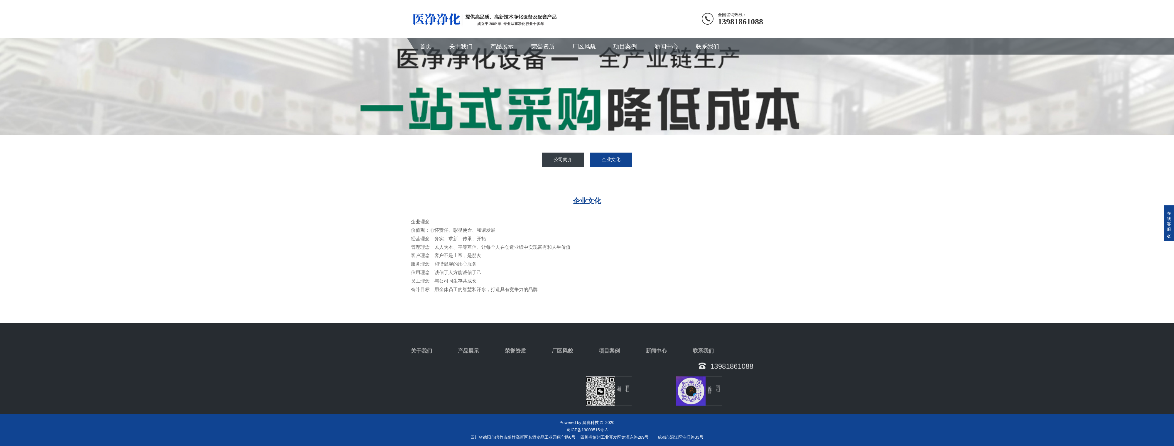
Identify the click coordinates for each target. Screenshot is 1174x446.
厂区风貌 (584, 46)
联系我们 (707, 46)
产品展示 (502, 46)
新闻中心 (666, 46)
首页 (425, 46)
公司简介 (563, 159)
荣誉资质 (543, 46)
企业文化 (611, 159)
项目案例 (625, 46)
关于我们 (461, 46)
